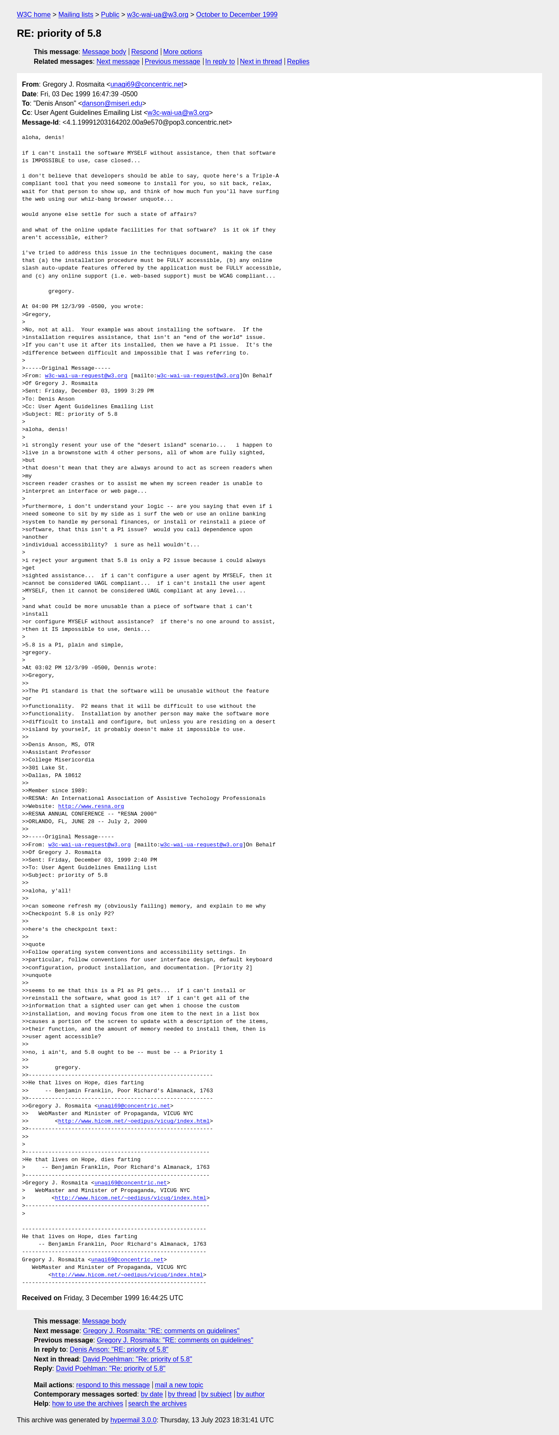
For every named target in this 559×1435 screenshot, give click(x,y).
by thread (182, 1394)
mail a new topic (179, 1385)
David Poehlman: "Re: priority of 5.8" (137, 1359)
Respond (144, 51)
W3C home (34, 14)
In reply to (220, 61)
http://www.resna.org (91, 806)
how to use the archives (87, 1403)
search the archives (157, 1403)
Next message (118, 61)
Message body (104, 51)
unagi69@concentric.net (146, 84)
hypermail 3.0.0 (133, 1420)
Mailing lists (75, 14)
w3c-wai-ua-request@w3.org (86, 376)
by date (152, 1394)
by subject (216, 1394)
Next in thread (261, 61)
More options (183, 51)
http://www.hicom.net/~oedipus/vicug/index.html (134, 1121)
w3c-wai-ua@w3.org (157, 14)
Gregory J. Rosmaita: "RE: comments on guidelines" (161, 1330)
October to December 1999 (236, 14)
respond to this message (112, 1385)
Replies (298, 61)
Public (110, 14)
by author (250, 1394)
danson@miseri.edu (112, 103)
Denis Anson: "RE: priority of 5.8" (119, 1349)
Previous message (173, 61)
